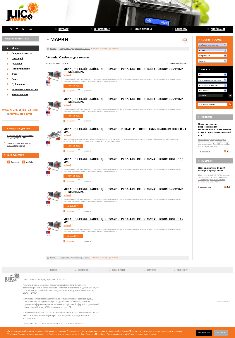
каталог (53, 270)
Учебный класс (20, 94)
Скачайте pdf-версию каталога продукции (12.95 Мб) (20, 136)
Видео (15, 79)
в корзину (71, 91)
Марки (15, 48)
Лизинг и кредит (21, 68)
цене (67, 63)
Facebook (15, 162)
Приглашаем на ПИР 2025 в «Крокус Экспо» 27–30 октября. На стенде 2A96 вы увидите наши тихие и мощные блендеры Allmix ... (214, 178)
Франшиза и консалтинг (25, 89)
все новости (205, 151)
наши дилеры (118, 270)
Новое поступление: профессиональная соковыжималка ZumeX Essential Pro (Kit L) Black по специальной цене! (214, 129)
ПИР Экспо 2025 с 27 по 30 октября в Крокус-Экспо (211, 169)
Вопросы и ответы (22, 53)
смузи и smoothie (223, 301)
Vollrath (67, 75)
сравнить (87, 91)
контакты (151, 270)
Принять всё (204, 332)
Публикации (18, 84)
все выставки (206, 187)
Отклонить (221, 332)
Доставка (17, 63)
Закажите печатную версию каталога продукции (19, 144)
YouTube (29, 162)
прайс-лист (182, 270)
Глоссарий (17, 58)
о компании (83, 270)
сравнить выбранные (178, 63)
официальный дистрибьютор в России (75, 49)
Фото (14, 73)
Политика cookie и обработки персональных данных (131, 334)
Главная (53, 49)
